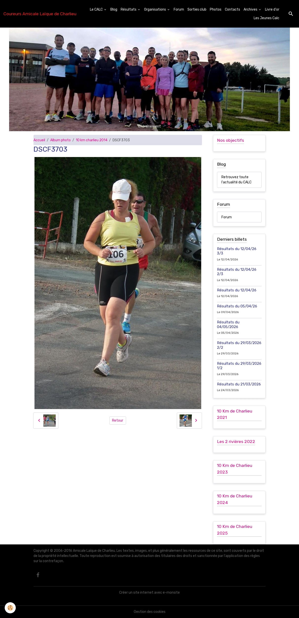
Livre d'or (272, 9)
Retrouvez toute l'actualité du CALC (236, 179)
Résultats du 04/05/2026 (228, 324)
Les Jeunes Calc (266, 18)
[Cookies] (10, 607)
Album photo (60, 140)
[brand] (39, 14)
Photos (215, 9)
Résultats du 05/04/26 (237, 306)
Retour (117, 420)
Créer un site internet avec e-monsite (149, 592)
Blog (113, 9)
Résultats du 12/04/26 (236, 290)
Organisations (155, 9)
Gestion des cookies (150, 612)
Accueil (39, 140)
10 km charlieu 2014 (91, 140)
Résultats (129, 9)
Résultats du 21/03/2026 (239, 384)
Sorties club (196, 9)
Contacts (232, 9)
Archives (251, 9)
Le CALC (96, 9)
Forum (179, 9)
